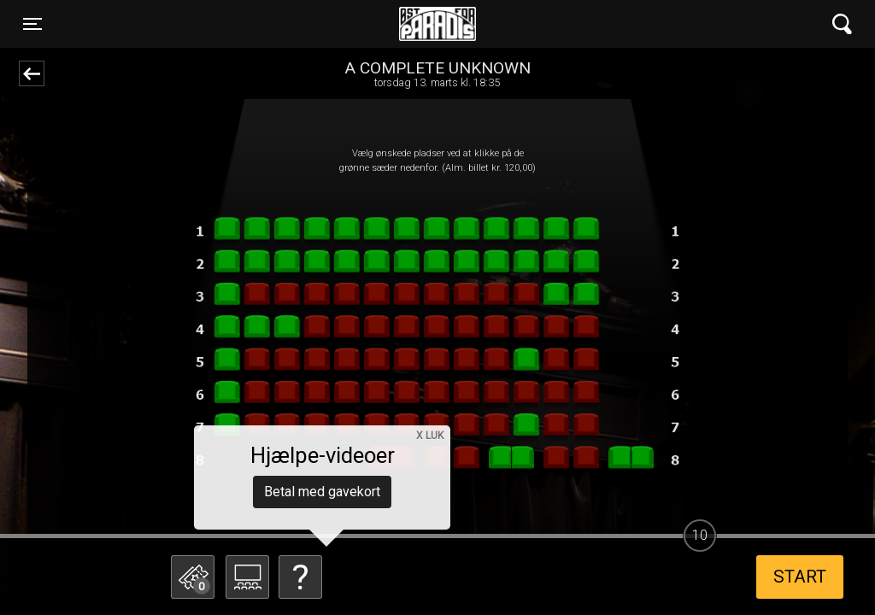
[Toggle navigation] (32, 24)
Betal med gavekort (322, 491)
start (799, 576)
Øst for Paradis (437, 24)
